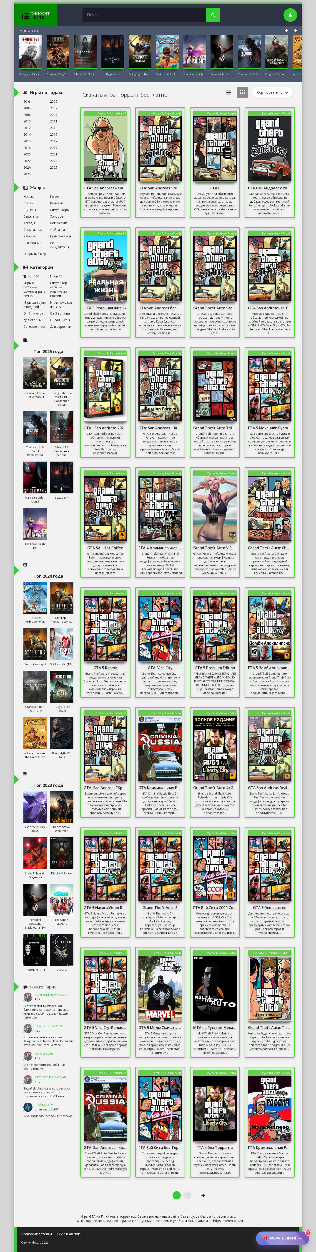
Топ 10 (56, 276)
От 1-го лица (33, 313)
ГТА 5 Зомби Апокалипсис (270, 667)
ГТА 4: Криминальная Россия (160, 548)
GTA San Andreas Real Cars (270, 787)
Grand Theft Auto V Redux (215, 548)
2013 (53, 128)
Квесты (29, 236)
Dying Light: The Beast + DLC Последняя (140, 74)
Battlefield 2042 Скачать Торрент (59, 1077)
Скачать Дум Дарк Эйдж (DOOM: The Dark (58, 74)
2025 (53, 167)
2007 (53, 108)
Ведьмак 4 (112, 74)
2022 (27, 161)
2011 (53, 121)
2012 (27, 128)
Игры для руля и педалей (34, 304)
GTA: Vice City (160, 667)
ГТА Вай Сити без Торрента (160, 1147)
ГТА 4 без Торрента (215, 1147)
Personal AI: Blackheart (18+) (222, 74)
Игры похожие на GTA (61, 304)
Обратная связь (69, 1234)
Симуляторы (59, 210)
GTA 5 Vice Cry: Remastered (105, 1027)
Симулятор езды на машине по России (58, 289)
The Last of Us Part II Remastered (249, 74)
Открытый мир (34, 253)
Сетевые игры (34, 326)
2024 (27, 167)
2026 (27, 174)
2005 (53, 101)
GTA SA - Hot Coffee (105, 548)
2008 (27, 114)
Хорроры (57, 216)
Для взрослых (60, 326)
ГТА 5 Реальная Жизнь (105, 308)
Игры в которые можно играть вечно (34, 289)
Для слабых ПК (35, 320)
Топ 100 (31, 276)
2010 (27, 121)
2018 (27, 147)
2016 (27, 141)
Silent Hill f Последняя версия (85, 74)
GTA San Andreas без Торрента (160, 308)
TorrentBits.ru (43, 15)
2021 (53, 154)
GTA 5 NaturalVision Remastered (105, 907)
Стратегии (31, 216)
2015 (53, 134)
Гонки (54, 196)
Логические (59, 223)
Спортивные (33, 229)
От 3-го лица (60, 313)
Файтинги (57, 229)
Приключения (60, 236)
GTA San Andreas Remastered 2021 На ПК (105, 188)
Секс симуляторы (59, 245)
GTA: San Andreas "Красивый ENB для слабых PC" (105, 787)
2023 (53, 161)
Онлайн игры (60, 320)
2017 (53, 141)
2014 (27, 134)
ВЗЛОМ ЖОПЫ (44, 1054)
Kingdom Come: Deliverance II (276, 74)
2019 (53, 147)
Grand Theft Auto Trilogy (215, 428)
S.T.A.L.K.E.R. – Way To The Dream (57, 1026)
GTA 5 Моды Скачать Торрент (160, 1027)
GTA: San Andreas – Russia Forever (160, 428)
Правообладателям (36, 1234)
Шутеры (29, 210)
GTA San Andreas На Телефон (270, 308)
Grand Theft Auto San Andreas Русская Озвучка (215, 308)
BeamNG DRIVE (44, 1105)
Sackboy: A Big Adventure (167, 74)
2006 (27, 108)
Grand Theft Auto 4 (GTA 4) (215, 787)
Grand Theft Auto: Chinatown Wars (270, 548)
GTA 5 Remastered (269, 907)
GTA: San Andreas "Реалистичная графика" (160, 188)
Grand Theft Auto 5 (160, 907)
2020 (27, 154)
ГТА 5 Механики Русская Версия (270, 428)
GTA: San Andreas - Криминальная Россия (105, 1147)
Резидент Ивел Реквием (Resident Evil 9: (30, 74)
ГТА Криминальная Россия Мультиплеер (270, 1147)
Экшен (28, 203)
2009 (53, 114)
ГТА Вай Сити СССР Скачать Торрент (215, 907)
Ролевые (57, 203)
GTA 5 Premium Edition (215, 667)
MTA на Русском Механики (215, 1027)
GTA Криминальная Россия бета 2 (160, 787)
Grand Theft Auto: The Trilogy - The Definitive (270, 1027)
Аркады (29, 223)
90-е (26, 101)
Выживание (32, 243)
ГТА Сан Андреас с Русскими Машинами (270, 188)
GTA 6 (215, 188)
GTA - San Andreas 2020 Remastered (105, 428)
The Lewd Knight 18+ (194, 74)
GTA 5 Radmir (105, 667)
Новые (28, 196)
